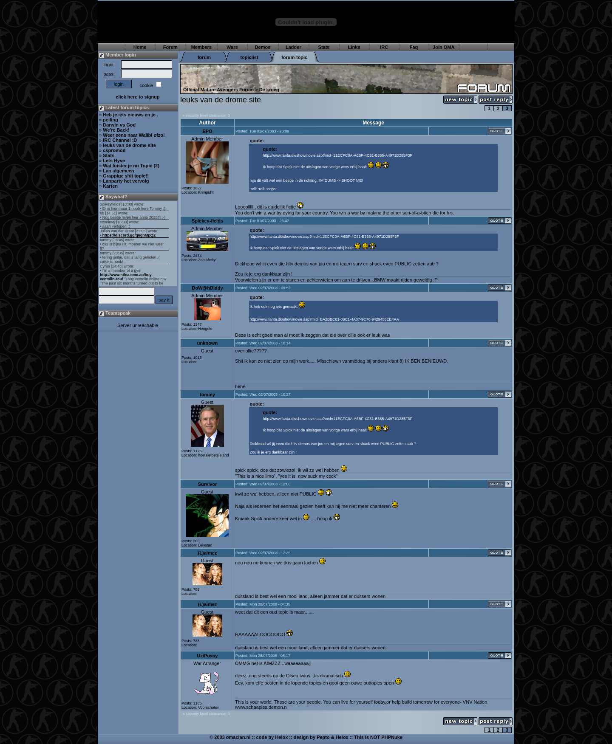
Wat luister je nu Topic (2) (131, 165)
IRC (384, 47)
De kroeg (269, 89)
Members (201, 47)
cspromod (114, 150)
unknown (207, 343)
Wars (232, 47)
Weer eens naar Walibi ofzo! (133, 135)
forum (204, 57)
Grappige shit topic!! (126, 175)
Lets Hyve (114, 160)
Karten (110, 186)
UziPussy (207, 655)
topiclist (249, 57)
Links (354, 47)
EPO (207, 131)
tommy (207, 394)
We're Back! (116, 129)
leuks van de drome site (129, 145)
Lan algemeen (118, 170)
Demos (263, 47)
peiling (110, 119)
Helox (281, 737)
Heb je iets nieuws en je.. (130, 114)
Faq (414, 47)
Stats (324, 47)
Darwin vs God (119, 124)
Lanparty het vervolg (126, 180)
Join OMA (443, 47)
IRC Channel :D (120, 140)
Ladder (293, 47)
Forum (170, 47)
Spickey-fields (207, 220)
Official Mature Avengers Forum (218, 89)
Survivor (207, 484)
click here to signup (137, 96)
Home (140, 47)
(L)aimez (207, 552)
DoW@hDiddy (207, 287)
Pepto (323, 737)
